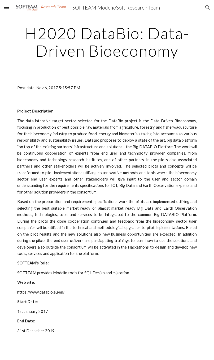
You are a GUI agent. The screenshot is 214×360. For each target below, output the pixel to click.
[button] (6, 7)
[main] (107, 41)
